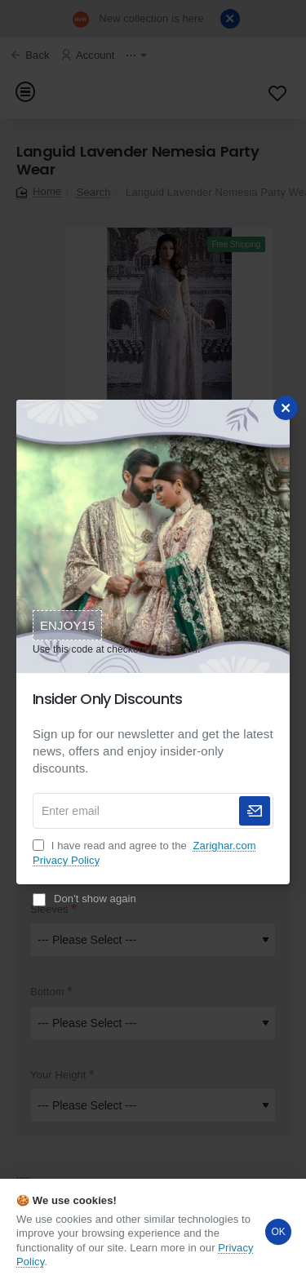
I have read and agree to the (144, 852)
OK (279, 1232)
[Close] (285, 408)
